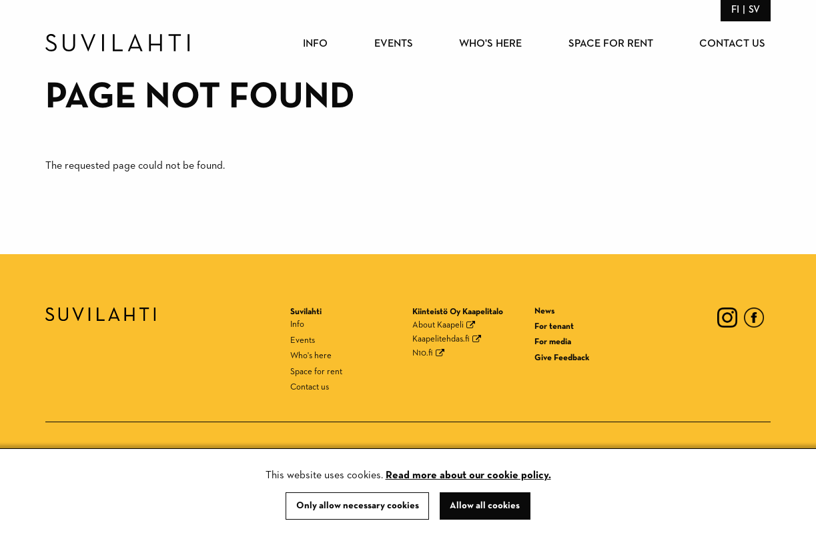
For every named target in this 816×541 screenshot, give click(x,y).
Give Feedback (561, 358)
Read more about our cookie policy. (468, 475)
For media (552, 342)
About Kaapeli (438, 325)
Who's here (490, 44)
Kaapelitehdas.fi (441, 339)
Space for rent (610, 44)
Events (393, 44)
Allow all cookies (485, 505)
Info (315, 44)
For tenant (554, 326)
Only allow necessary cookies (357, 505)
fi (735, 10)
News (544, 311)
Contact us (732, 44)
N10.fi (422, 353)
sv (754, 10)
